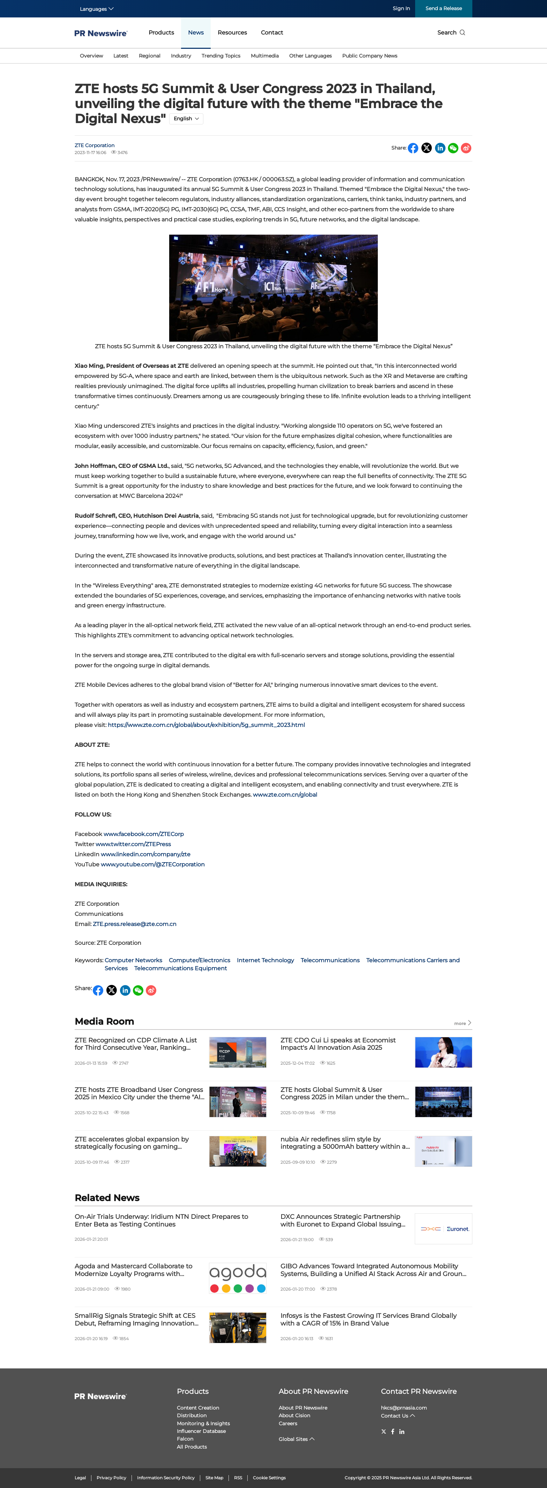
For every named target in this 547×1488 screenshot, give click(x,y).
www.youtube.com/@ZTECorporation (153, 864)
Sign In (401, 8)
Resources (232, 32)
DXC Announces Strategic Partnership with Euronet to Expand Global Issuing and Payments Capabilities (340, 1220)
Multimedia (265, 56)
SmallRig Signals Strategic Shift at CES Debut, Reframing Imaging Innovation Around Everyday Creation (135, 1319)
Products (161, 32)
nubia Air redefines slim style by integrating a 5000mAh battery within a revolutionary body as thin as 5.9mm (343, 1143)
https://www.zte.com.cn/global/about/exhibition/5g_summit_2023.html (206, 725)
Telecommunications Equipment (180, 968)
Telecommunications (330, 960)
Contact (272, 32)
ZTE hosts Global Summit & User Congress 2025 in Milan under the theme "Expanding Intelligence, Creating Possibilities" (344, 1093)
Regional (149, 56)
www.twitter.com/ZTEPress (133, 844)
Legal (80, 1477)
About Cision (294, 1415)
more (463, 1023)
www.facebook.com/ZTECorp (144, 834)
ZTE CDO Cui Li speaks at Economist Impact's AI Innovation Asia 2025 (338, 1044)
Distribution (192, 1415)
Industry (181, 56)
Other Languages (310, 56)
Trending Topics (221, 56)
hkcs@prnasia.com (404, 1408)
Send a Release (444, 8)
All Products (192, 1447)
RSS (238, 1477)
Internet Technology (265, 960)
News (196, 32)
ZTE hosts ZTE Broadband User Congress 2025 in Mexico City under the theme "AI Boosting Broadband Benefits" (139, 1093)
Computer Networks (133, 960)
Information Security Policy (166, 1477)
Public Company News (369, 56)
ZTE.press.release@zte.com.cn (135, 924)
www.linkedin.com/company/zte (145, 854)
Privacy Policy (111, 1477)
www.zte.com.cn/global (285, 794)
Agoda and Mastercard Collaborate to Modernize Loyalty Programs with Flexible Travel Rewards (133, 1270)
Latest (120, 56)
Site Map (214, 1477)
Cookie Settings (269, 1477)
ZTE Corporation (94, 145)
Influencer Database (201, 1431)
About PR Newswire (313, 1391)
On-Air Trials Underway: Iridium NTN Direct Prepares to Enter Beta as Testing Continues (161, 1220)
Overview (91, 56)
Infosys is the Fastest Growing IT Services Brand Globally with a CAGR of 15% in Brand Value (368, 1319)
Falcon (185, 1439)
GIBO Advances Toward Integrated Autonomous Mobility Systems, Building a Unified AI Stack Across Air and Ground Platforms (373, 1270)
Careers (288, 1423)
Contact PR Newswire (419, 1391)
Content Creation (198, 1408)
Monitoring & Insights (203, 1423)
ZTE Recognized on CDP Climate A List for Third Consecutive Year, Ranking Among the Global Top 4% (136, 1044)
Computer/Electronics (199, 960)
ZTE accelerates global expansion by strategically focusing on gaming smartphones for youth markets (132, 1143)
